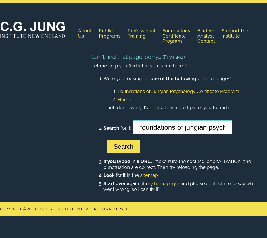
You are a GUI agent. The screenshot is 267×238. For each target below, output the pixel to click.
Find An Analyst (205, 33)
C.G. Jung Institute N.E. (32, 29)
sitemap (149, 175)
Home (124, 99)
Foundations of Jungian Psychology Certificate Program (178, 91)
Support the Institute (235, 33)
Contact (206, 41)
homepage (166, 183)
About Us (85, 33)
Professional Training (142, 33)
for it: (117, 128)
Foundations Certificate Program (176, 36)
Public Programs (109, 33)
